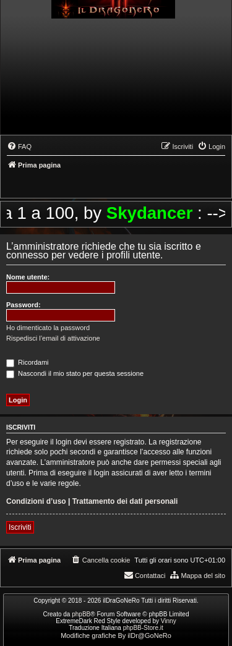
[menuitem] (19, 146)
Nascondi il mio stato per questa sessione (75, 373)
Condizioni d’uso (36, 501)
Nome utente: (27, 277)
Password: (23, 304)
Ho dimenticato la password (48, 327)
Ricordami (27, 362)
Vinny (168, 621)
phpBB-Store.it (143, 627)
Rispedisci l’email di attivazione (53, 338)
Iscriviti (20, 527)
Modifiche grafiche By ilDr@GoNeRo (116, 635)
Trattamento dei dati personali (125, 501)
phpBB (81, 614)
